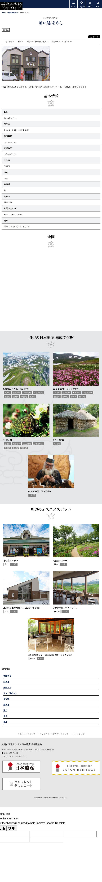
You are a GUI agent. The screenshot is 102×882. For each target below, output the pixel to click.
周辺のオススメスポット (61, 42)
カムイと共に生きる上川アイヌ (11, 6)
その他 (6, 698)
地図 (19, 42)
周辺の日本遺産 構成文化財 (36, 42)
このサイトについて (26, 734)
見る (5, 716)
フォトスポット (10, 693)
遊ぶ (5, 721)
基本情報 (9, 42)
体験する (7, 675)
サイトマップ (78, 734)
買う (5, 710)
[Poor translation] (12, 828)
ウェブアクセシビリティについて (54, 734)
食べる (6, 704)
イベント (7, 687)
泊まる (6, 681)
